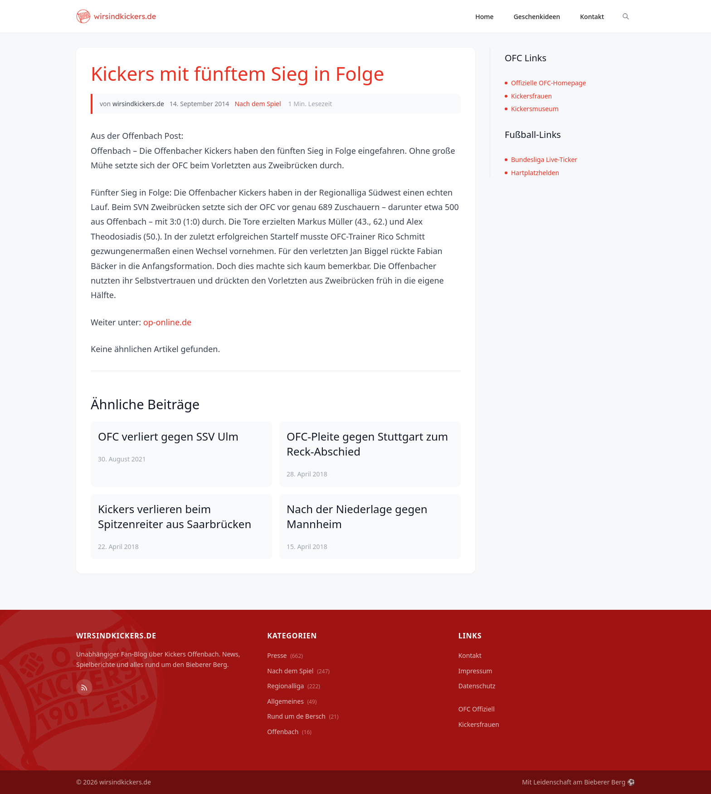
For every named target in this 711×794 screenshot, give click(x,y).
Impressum (475, 671)
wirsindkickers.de (138, 103)
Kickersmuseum (532, 108)
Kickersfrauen (528, 96)
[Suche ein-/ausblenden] (626, 16)
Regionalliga (293, 685)
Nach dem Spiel (257, 103)
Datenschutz (477, 685)
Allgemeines (292, 701)
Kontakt (592, 16)
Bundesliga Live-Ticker (541, 159)
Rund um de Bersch (302, 716)
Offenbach (289, 731)
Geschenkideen (537, 16)
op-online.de (167, 322)
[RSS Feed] (84, 687)
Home (484, 16)
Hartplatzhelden (532, 172)
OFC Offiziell (476, 709)
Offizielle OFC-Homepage (545, 82)
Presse (285, 655)
